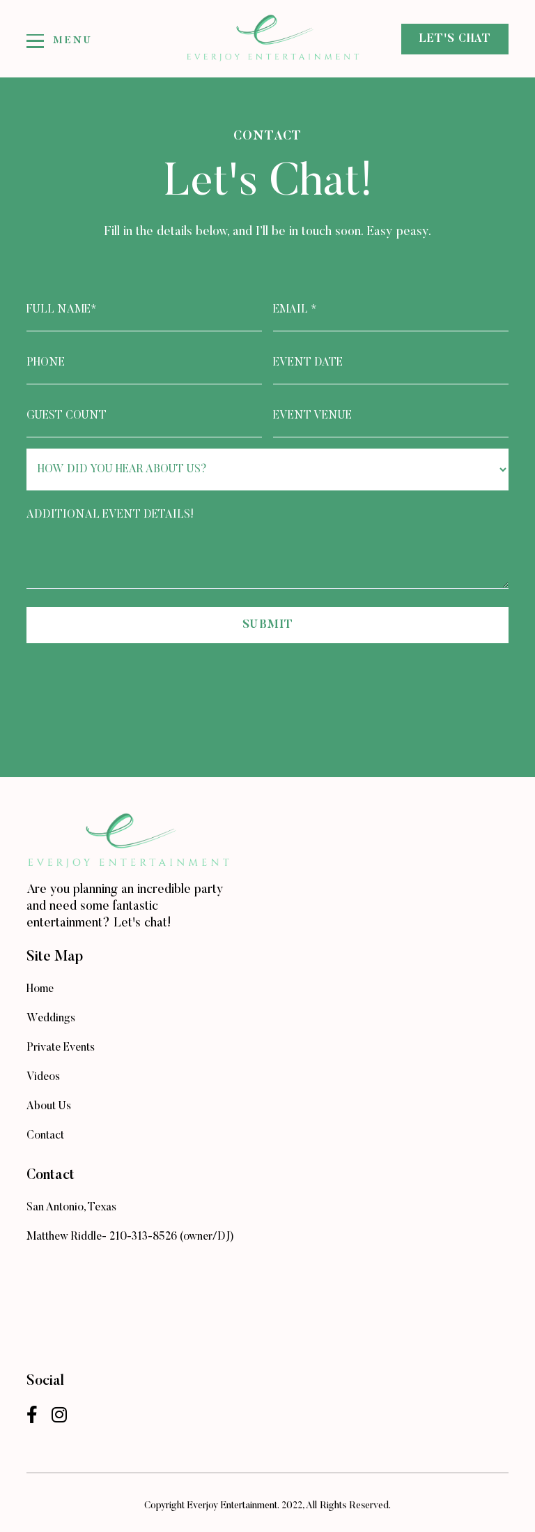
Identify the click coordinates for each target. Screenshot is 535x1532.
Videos (43, 1077)
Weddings (50, 1018)
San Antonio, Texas (71, 1207)
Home (40, 989)
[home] (267, 39)
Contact (45, 1135)
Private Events (60, 1047)
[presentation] (132, 681)
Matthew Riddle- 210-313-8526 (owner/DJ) (130, 1236)
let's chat (455, 39)
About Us (48, 1106)
